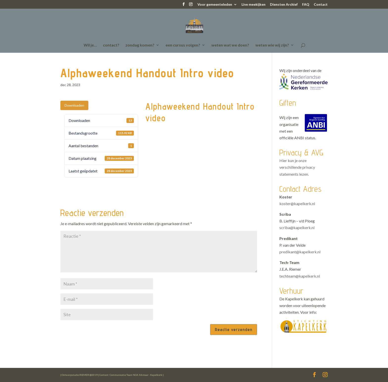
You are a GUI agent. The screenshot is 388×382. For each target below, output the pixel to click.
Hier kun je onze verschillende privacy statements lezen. (297, 167)
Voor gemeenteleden (214, 4)
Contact (321, 4)
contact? (111, 45)
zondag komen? (139, 45)
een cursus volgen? (183, 45)
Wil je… (90, 45)
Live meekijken (254, 4)
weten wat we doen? (230, 45)
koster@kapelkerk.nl (297, 203)
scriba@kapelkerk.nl (297, 227)
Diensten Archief (284, 4)
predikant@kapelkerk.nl (299, 251)
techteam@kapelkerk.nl (299, 276)
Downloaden (74, 105)
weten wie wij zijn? (272, 45)
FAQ (305, 4)
